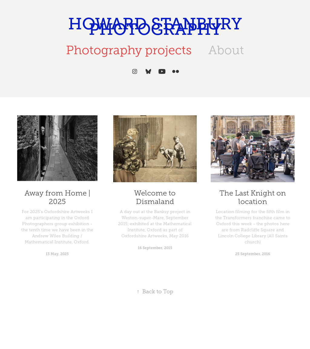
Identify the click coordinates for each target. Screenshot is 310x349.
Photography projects (129, 50)
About (226, 50)
